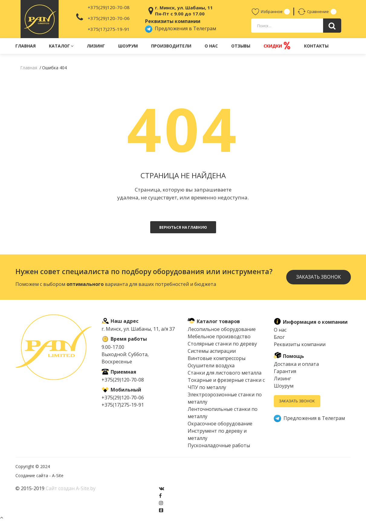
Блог (279, 337)
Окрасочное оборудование (220, 423)
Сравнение (313, 11)
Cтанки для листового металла (224, 372)
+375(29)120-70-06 (109, 18)
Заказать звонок (318, 277)
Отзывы (240, 46)
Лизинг (96, 46)
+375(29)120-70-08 (109, 7)
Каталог (61, 46)
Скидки (277, 45)
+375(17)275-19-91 (109, 29)
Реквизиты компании (300, 344)
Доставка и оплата (296, 364)
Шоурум (128, 46)
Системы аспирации (212, 351)
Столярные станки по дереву (222, 343)
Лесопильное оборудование (222, 329)
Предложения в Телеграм (180, 28)
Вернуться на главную (183, 227)
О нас (211, 46)
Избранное (267, 11)
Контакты (316, 46)
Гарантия (285, 371)
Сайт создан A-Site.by (71, 488)
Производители (171, 46)
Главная (25, 46)
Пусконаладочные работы (219, 445)
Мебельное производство (219, 336)
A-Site (57, 475)
